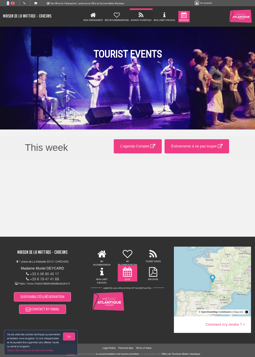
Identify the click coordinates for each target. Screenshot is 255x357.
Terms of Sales (144, 348)
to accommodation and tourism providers (117, 354)
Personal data (125, 348)
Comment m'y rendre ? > (225, 325)
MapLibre (238, 312)
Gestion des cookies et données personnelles (30, 350)
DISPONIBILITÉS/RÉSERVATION (42, 297)
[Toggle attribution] (246, 312)
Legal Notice (109, 348)
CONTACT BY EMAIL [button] (42, 309)
